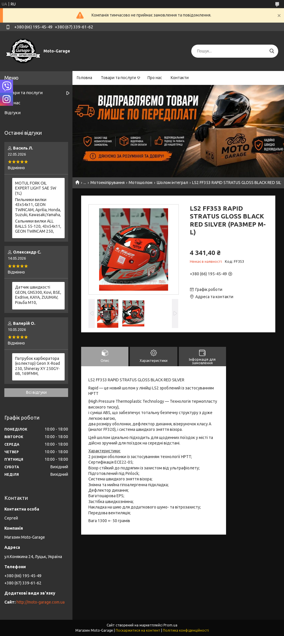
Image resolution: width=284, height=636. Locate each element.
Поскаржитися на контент (138, 630)
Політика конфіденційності (186, 630)
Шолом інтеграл (172, 182)
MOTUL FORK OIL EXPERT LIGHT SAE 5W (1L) (35, 188)
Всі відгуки (36, 392)
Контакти (180, 77)
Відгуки (12, 112)
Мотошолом (140, 182)
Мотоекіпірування (107, 182)
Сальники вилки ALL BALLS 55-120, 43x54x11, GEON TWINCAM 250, (38, 226)
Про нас (155, 77)
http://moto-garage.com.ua (41, 602)
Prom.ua (170, 625)
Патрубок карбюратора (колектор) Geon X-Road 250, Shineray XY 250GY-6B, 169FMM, (37, 366)
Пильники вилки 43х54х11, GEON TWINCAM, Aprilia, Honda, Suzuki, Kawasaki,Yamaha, (38, 207)
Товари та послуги (118, 77)
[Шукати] (271, 51)
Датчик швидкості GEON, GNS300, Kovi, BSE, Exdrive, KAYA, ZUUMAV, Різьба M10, (38, 295)
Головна (84, 77)
